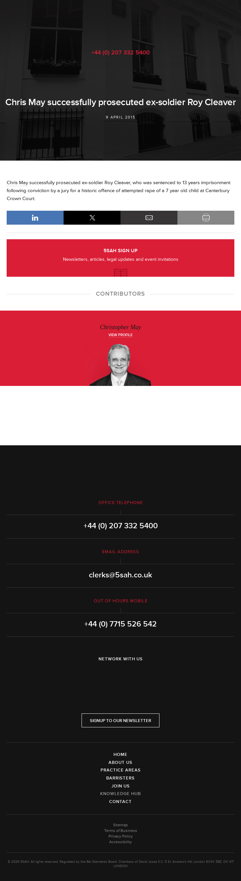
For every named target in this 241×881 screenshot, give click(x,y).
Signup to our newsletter (120, 720)
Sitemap (120, 825)
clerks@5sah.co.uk (120, 575)
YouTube (139, 676)
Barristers (120, 778)
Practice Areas (121, 770)
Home (120, 754)
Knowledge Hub (120, 793)
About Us (120, 762)
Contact (120, 801)
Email (148, 218)
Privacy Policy (121, 836)
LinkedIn (35, 218)
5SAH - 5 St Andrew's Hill (120, 21)
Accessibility (120, 842)
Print (205, 218)
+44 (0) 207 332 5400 (120, 52)
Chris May (17, 183)
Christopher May (120, 327)
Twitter (120, 676)
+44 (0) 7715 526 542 (120, 624)
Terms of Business (120, 830)
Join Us (121, 786)
